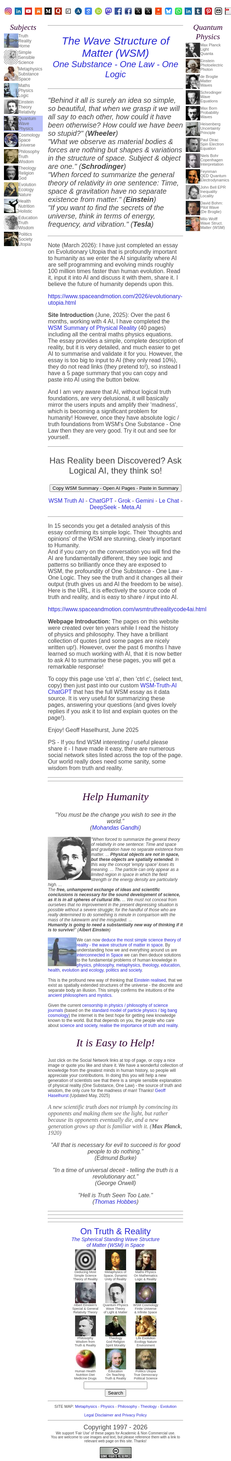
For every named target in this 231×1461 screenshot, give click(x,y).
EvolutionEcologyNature (27, 189)
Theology (148, 1406)
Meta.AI (131, 507)
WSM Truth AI (66, 501)
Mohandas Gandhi (115, 828)
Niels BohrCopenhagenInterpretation (211, 159)
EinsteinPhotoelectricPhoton (211, 65)
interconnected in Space (100, 955)
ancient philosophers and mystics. (80, 995)
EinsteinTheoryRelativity (27, 107)
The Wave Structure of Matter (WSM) (116, 57)
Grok (124, 501)
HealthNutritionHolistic (26, 206)
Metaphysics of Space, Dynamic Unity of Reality (116, 1274)
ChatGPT (101, 501)
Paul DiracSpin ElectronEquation (211, 144)
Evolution (168, 1406)
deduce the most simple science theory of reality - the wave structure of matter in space (129, 942)
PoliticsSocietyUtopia (25, 239)
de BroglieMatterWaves (209, 80)
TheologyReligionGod (27, 173)
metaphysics (128, 965)
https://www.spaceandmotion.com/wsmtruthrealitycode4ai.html (127, 609)
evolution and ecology (82, 970)
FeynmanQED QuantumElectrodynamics (214, 175)
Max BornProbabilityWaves (209, 112)
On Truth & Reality (115, 1237)
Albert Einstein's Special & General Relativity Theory (85, 1307)
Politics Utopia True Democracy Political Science (145, 1373)
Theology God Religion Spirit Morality (115, 1340)
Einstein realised (150, 980)
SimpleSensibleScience (26, 57)
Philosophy (127, 1406)
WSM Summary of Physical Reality (92, 328)
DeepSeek (102, 507)
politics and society (124, 970)
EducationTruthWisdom (27, 222)
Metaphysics (86, 1406)
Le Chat (169, 501)
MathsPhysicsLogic (25, 90)
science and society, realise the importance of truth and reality (118, 1025)
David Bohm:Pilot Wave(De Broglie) (211, 207)
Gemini (144, 501)
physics (84, 965)
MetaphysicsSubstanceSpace (30, 74)
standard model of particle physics (124, 1010)
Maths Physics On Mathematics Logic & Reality (146, 1274)
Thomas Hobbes (115, 1202)
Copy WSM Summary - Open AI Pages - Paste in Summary (115, 488)
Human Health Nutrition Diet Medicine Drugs (85, 1373)
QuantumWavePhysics (27, 123)
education (170, 965)
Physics (107, 1406)
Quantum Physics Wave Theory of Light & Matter (115, 1307)
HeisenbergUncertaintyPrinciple (210, 128)
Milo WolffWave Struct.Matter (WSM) (212, 223)
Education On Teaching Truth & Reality (115, 1373)
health (54, 970)
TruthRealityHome (25, 41)
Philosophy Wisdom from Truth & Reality (85, 1340)
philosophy (103, 965)
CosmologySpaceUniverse (29, 140)
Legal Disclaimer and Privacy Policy (115, 1415)
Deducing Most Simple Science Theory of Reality (85, 1274)
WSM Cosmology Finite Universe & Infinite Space (145, 1307)
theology (150, 965)
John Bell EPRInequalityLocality (213, 191)
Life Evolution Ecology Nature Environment (146, 1340)
